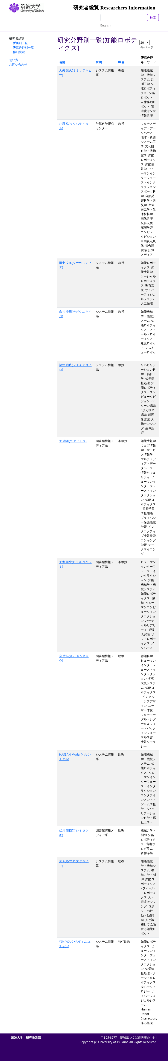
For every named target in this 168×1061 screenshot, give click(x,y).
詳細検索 (19, 52)
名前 (62, 62)
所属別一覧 (20, 43)
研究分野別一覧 (23, 47)
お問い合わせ (18, 64)
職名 (121, 62)
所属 (99, 62)
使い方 (13, 60)
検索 (153, 17)
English (105, 25)
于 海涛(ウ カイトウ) (73, 441)
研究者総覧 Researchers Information (114, 8)
